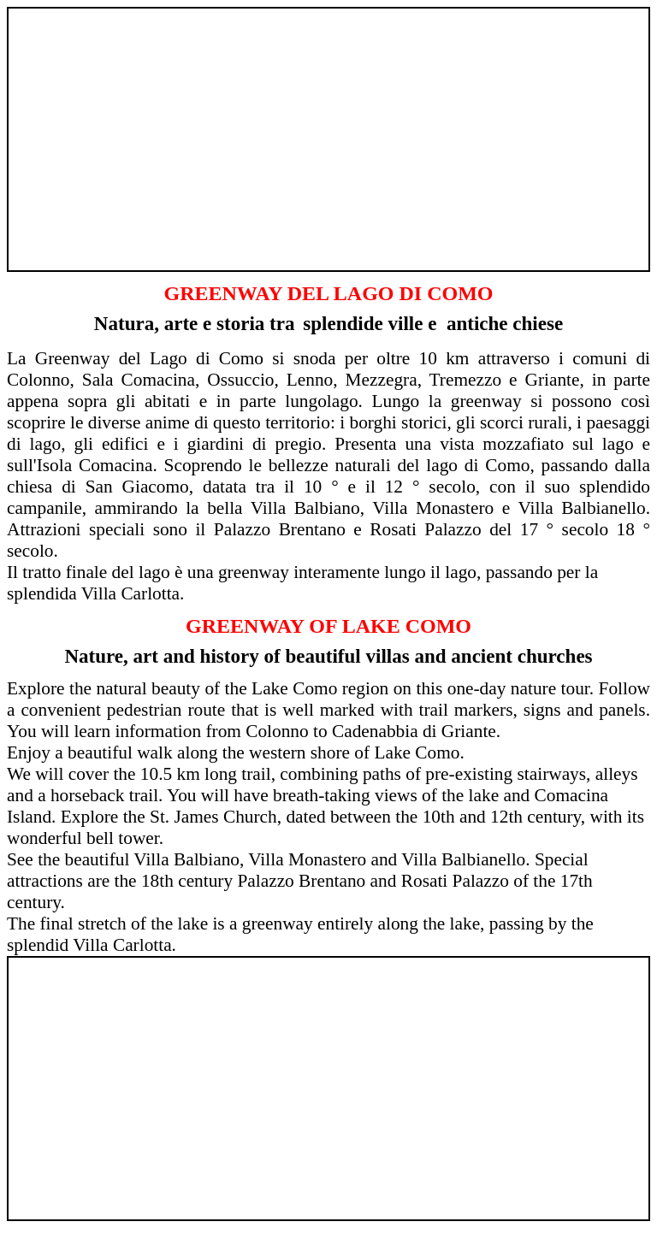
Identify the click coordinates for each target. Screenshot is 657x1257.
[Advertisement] (328, 131)
